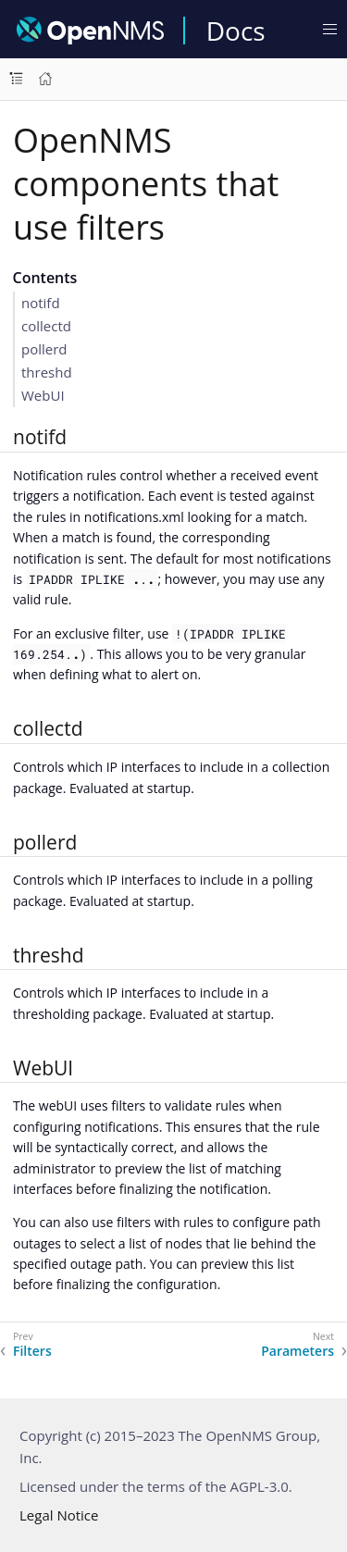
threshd (46, 372)
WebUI (43, 395)
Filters (32, 1351)
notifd (40, 302)
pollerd (44, 349)
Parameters (297, 1351)
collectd (46, 326)
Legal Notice (58, 1515)
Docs (236, 30)
